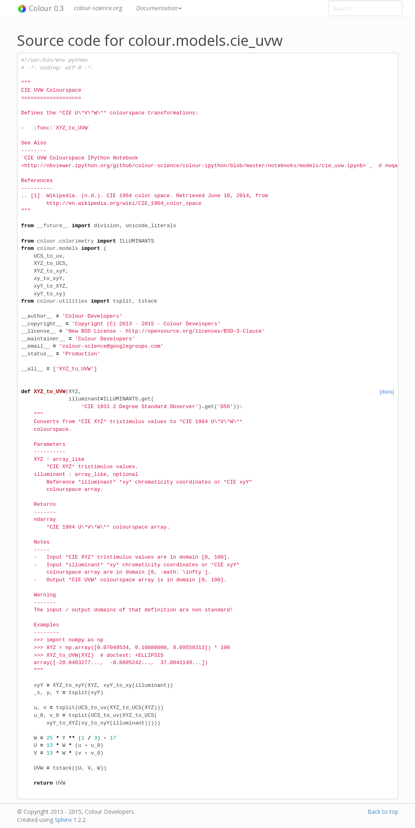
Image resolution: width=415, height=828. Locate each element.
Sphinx (63, 820)
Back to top (383, 811)
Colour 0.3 (40, 8)
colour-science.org (98, 8)
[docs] (387, 392)
